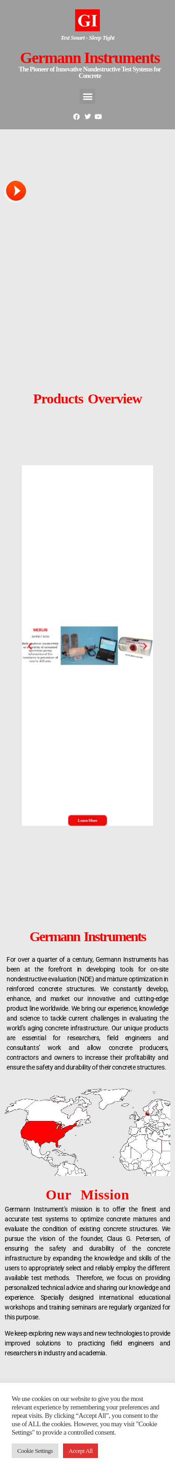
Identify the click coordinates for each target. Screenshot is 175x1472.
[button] (49, 645)
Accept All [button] (80, 1450)
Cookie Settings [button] (35, 1450)
